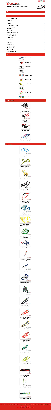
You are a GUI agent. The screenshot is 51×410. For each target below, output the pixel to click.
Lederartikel (25, 42)
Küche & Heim (25, 30)
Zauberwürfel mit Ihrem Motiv (30, 96)
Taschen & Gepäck (25, 47)
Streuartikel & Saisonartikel (25, 32)
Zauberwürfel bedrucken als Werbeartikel (32, 88)
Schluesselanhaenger (25, 27)
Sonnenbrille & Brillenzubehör (25, 18)
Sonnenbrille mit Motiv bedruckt (30, 66)
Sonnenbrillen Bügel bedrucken (30, 83)
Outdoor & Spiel (25, 37)
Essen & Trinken (25, 44)
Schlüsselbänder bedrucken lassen (25, 352)
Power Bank (25, 20)
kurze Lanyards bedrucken (25, 247)
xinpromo (42, 5)
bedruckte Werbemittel (39, 404)
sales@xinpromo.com (40, 8)
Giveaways (32, 404)
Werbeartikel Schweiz (14, 404)
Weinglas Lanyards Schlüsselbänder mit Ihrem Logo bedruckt (25, 225)
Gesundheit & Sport (25, 46)
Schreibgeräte (25, 49)
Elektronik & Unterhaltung (25, 40)
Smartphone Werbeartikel (25, 21)
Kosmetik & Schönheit (25, 51)
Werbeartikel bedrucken (4, 404)
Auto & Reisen (25, 39)
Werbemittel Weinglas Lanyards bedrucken (32, 62)
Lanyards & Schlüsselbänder (25, 25)
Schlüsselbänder (47, 404)
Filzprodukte (25, 23)
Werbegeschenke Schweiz (24, 404)
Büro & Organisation (25, 28)
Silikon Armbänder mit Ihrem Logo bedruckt (32, 92)
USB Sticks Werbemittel (25, 35)
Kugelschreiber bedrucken (26, 406)
